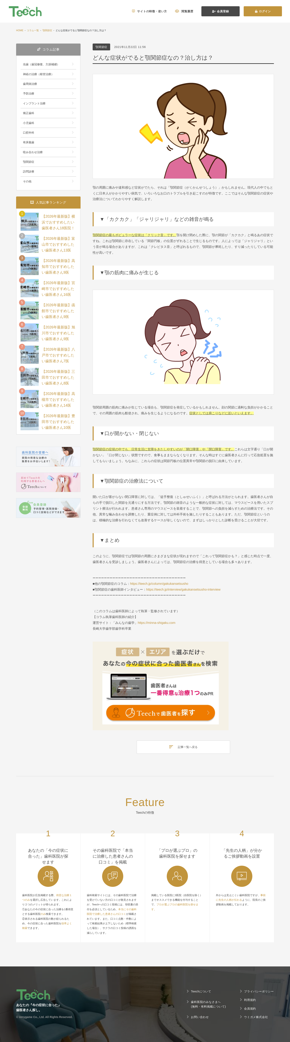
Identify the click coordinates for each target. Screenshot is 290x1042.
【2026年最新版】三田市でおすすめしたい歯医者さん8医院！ (58, 380)
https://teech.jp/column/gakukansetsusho (159, 583)
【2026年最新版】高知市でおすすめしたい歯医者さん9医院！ (58, 269)
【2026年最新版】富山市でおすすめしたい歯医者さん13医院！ (58, 247)
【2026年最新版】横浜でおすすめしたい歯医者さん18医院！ (58, 222)
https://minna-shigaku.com (156, 622)
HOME (19, 30)
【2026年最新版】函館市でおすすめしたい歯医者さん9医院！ (58, 313)
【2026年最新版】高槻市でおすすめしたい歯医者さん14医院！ (58, 402)
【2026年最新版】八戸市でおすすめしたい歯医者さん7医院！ (58, 358)
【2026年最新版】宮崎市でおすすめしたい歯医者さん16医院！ (58, 291)
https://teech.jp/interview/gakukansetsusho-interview (183, 589)
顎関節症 (47, 30)
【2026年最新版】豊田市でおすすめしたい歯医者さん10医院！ (58, 424)
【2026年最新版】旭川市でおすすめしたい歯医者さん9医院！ (58, 336)
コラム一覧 (33, 30)
